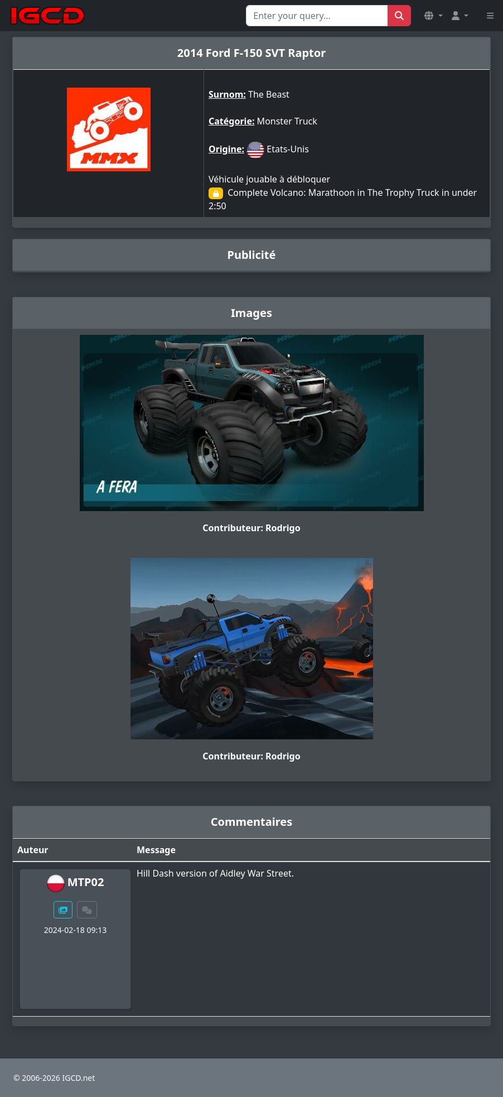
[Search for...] (317, 15)
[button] (433, 15)
